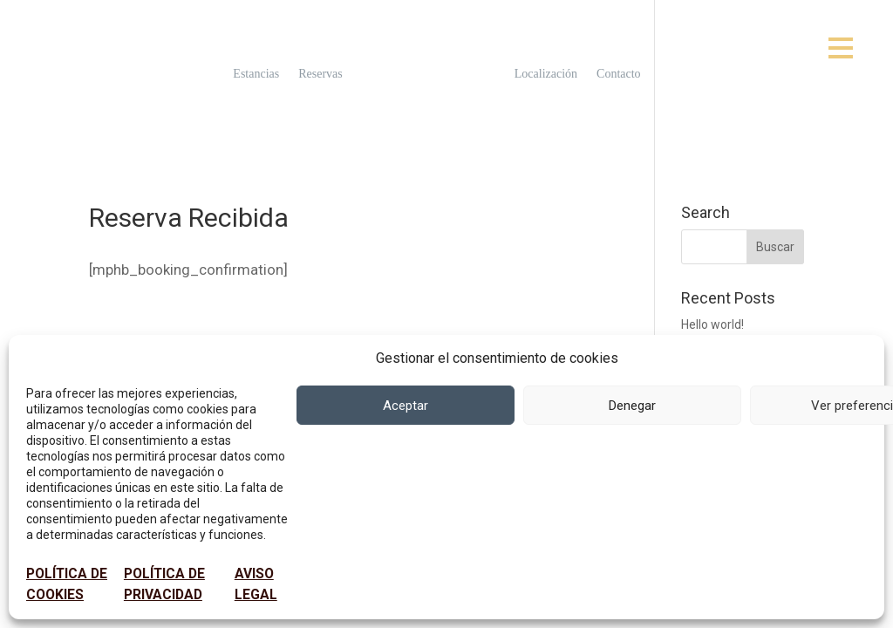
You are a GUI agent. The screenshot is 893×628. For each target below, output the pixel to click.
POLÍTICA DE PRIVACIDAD (164, 584)
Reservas (320, 74)
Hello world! (712, 324)
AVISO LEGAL (256, 584)
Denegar (632, 405)
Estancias (256, 74)
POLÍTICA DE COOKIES (66, 584)
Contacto (618, 74)
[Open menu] (840, 48)
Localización (546, 74)
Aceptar (405, 405)
